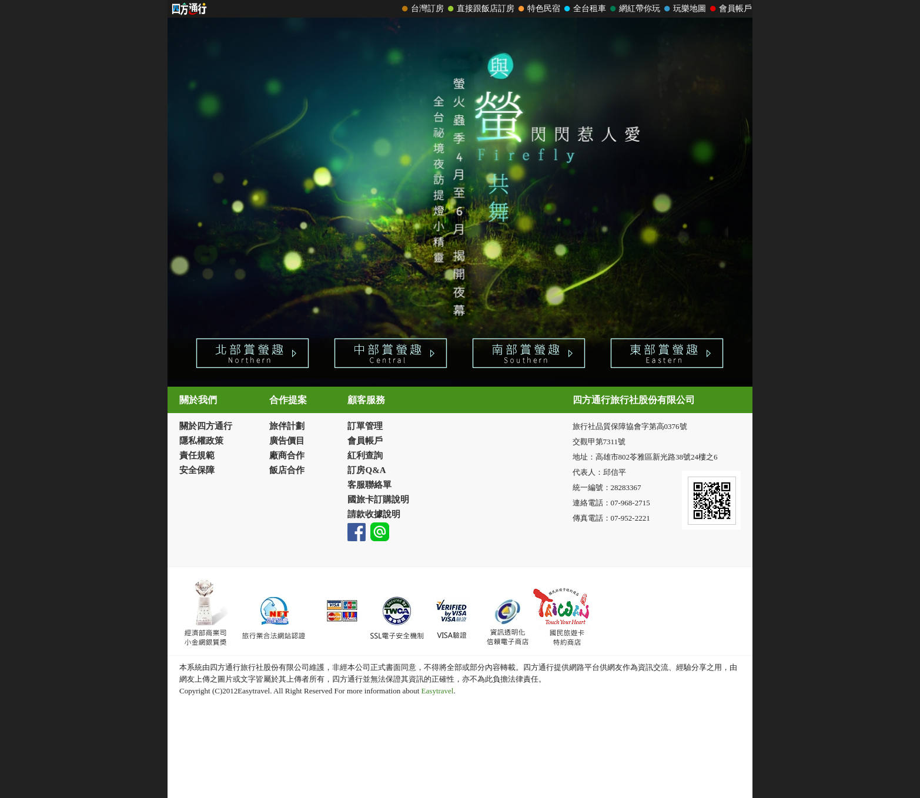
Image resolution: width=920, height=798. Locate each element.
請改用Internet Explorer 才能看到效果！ (460, 9)
